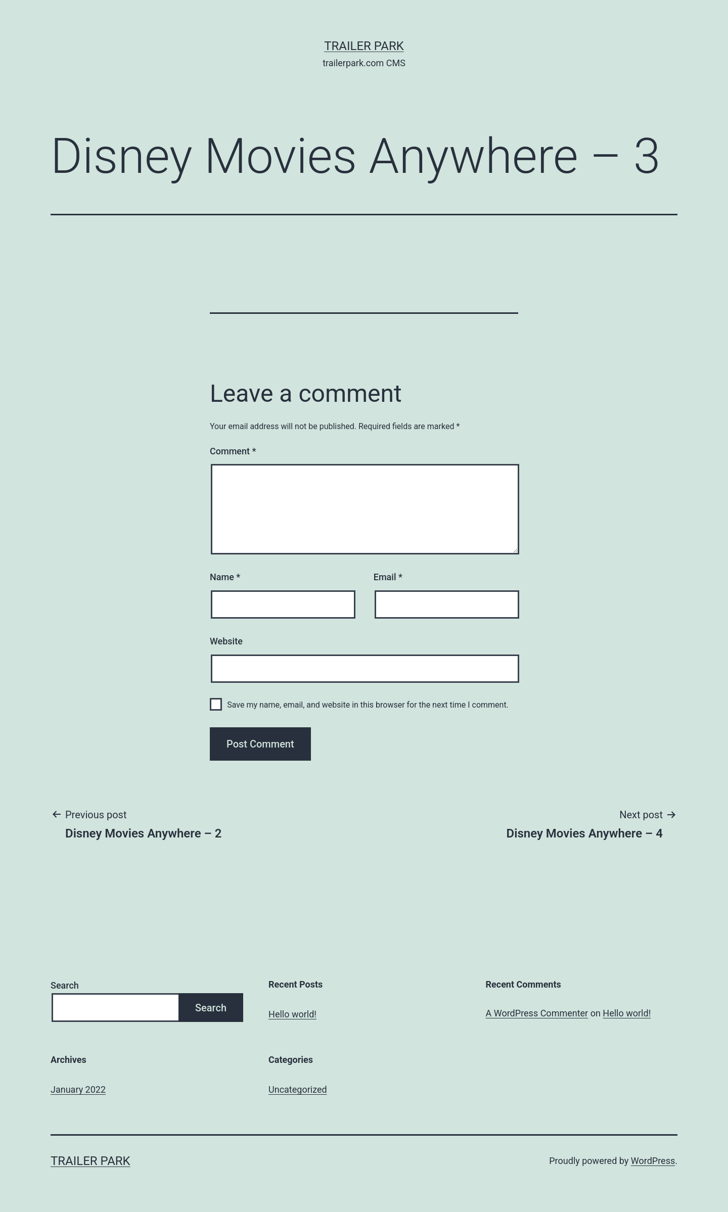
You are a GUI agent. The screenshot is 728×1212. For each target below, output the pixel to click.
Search (65, 985)
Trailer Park (364, 46)
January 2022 (78, 1089)
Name (225, 577)
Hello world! (292, 1014)
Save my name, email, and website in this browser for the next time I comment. (368, 705)
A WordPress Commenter (537, 1013)
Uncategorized (297, 1089)
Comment (233, 451)
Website (226, 641)
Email (388, 577)
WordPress (653, 1160)
